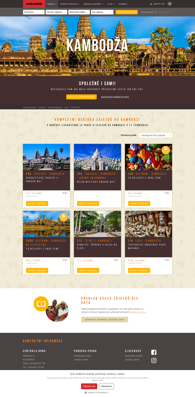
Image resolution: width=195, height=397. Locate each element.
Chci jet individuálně (81, 97)
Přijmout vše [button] (89, 386)
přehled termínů (137, 311)
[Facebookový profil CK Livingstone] (157, 352)
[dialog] (97, 383)
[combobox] (34, 12)
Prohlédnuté (163, 12)
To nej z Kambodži (94, 240)
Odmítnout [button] (106, 386)
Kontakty (123, 4)
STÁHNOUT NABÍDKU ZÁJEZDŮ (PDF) (104, 319)
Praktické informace (69, 4)
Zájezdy (50, 4)
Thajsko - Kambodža (45, 173)
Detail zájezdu (37, 203)
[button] (97, 392)
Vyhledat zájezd (127, 12)
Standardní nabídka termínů (115, 96)
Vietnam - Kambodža (147, 173)
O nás (110, 4)
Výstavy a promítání (92, 4)
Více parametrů (147, 12)
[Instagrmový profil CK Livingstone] (157, 360)
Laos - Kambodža (144, 240)
